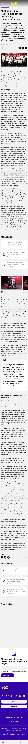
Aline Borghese (6, 47)
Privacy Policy (18, 717)
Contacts (11, 713)
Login (14, 701)
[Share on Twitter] (23, 48)
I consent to (14, 671)
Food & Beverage (5, 8)
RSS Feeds (8, 717)
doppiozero (19, 730)
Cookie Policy (14, 721)
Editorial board (21, 713)
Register (14, 706)
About (4, 713)
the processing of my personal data (17, 671)
